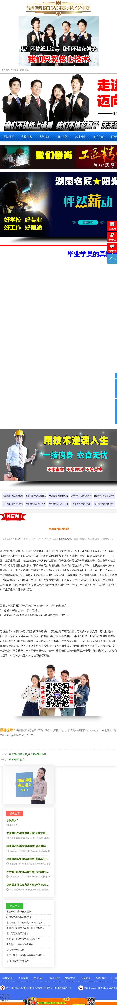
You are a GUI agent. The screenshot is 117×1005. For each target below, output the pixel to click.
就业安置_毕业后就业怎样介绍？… (13, 499)
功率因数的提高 (17, 759)
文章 (22, 70)
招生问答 (62, 136)
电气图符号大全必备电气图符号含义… (25, 922)
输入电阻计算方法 (15, 950)
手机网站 (5, 70)
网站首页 (9, 136)
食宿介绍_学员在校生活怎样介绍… (36, 499)
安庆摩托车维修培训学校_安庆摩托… (27, 872)
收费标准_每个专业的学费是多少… (104, 499)
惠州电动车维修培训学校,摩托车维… (27, 859)
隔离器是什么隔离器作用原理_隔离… (27, 884)
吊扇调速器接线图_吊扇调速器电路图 (27, 754)
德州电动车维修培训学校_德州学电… (27, 846)
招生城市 (101, 978)
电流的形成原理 (65, 539)
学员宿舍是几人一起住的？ (58, 507)
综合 (27, 70)
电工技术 (18, 539)
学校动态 (26, 136)
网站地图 (14, 70)
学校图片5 (12, 820)
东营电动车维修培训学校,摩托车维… (27, 833)
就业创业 (80, 136)
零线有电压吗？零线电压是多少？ (23, 939)
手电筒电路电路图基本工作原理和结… (25, 928)
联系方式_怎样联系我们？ (58, 499)
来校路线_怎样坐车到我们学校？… (13, 507)
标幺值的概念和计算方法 (18, 917)
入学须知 (44, 136)
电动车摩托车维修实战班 (18, 911)
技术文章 (98, 136)
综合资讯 (86, 978)
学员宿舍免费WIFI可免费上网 (35, 507)
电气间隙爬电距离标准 (17, 933)
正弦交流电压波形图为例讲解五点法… (25, 955)
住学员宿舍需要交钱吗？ (81, 507)
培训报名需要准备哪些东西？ (104, 507)
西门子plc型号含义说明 (17, 960)
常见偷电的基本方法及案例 (19, 944)
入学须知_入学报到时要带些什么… (81, 499)
